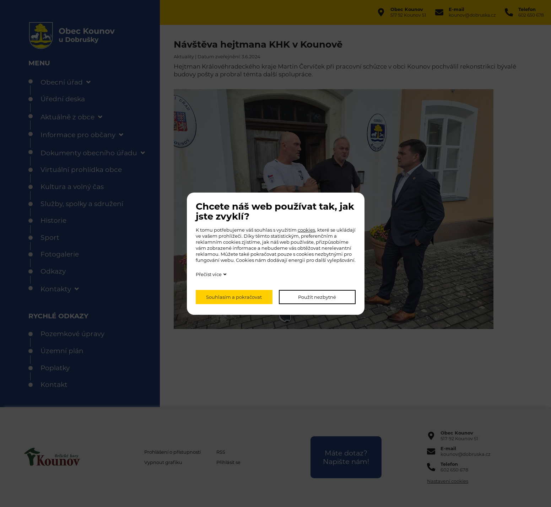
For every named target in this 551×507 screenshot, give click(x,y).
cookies (306, 230)
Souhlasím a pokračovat (234, 297)
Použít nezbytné (317, 297)
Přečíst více (209, 274)
